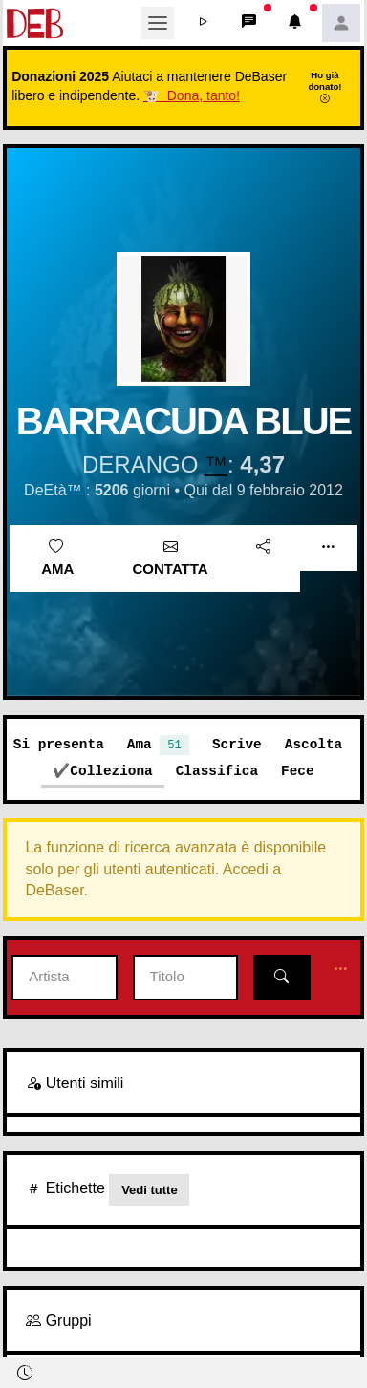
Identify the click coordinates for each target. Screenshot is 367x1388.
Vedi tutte (149, 1190)
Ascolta (313, 744)
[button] (203, 23)
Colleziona (111, 771)
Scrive (237, 744)
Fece (297, 771)
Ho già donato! (324, 87)
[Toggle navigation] (158, 23)
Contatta (170, 558)
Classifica (217, 771)
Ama (57, 558)
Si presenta (58, 744)
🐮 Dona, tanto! (191, 95)
